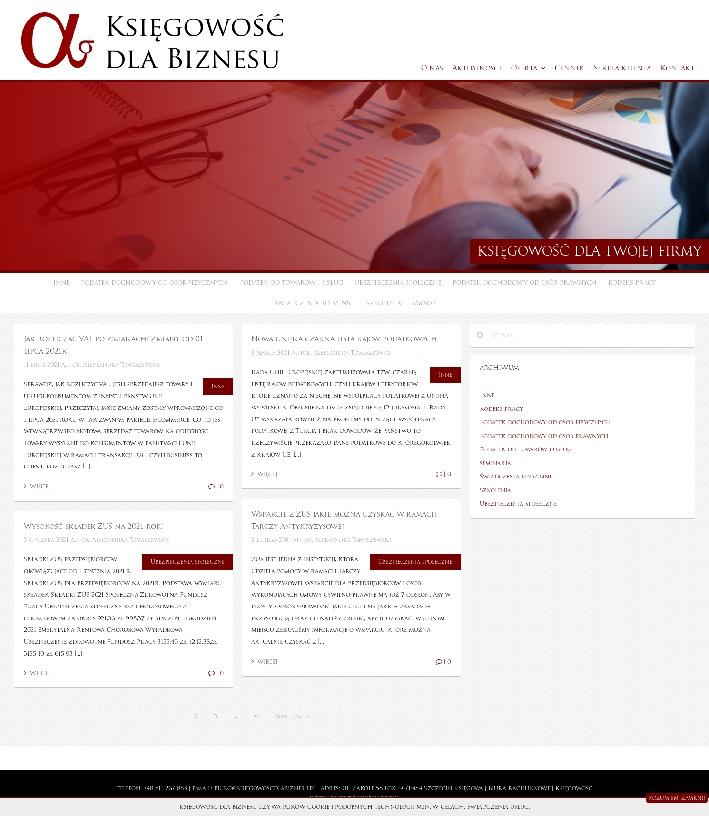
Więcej (37, 486)
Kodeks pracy (632, 283)
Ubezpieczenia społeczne (397, 283)
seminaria (495, 463)
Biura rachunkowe (519, 788)
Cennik (569, 68)
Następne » (292, 716)
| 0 (216, 486)
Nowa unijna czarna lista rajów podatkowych (344, 339)
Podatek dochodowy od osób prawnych (525, 283)
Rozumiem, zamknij (677, 798)
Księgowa (468, 788)
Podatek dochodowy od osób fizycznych (154, 283)
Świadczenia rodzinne (315, 303)
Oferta (528, 68)
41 (256, 716)
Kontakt (677, 68)
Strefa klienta (622, 68)
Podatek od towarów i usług (291, 283)
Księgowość (573, 788)
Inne (61, 283)
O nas (432, 68)
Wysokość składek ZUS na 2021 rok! (93, 526)
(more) (424, 303)
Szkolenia (383, 303)
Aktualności (477, 68)
